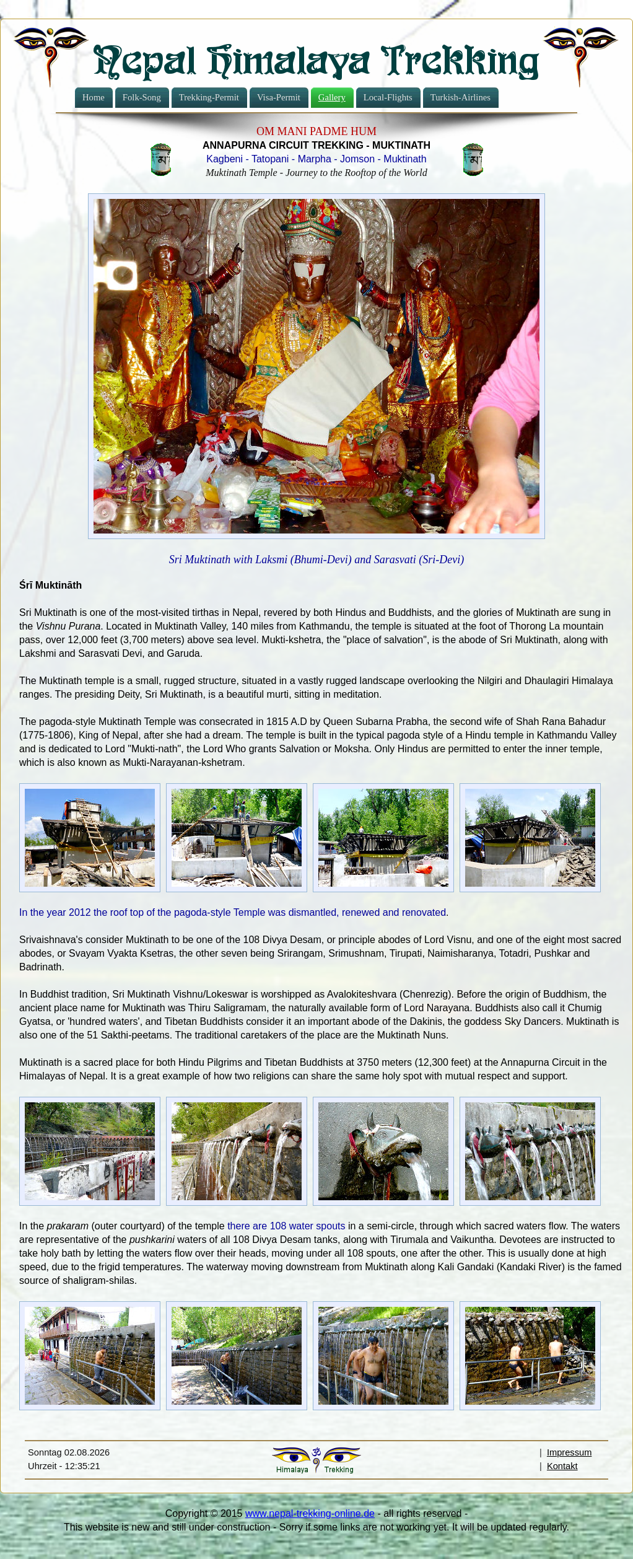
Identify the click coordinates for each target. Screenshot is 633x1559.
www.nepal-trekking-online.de (310, 1513)
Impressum (569, 1452)
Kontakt (562, 1466)
